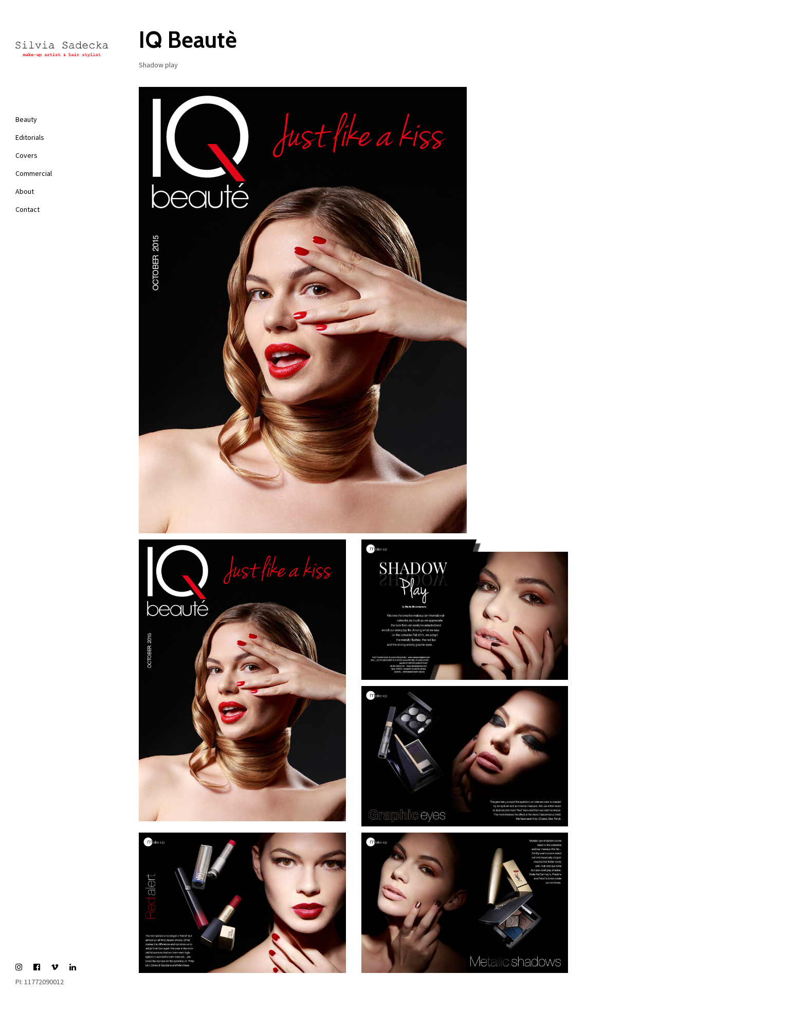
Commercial (33, 173)
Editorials (29, 137)
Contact (27, 209)
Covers (26, 155)
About (24, 191)
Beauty (26, 119)
